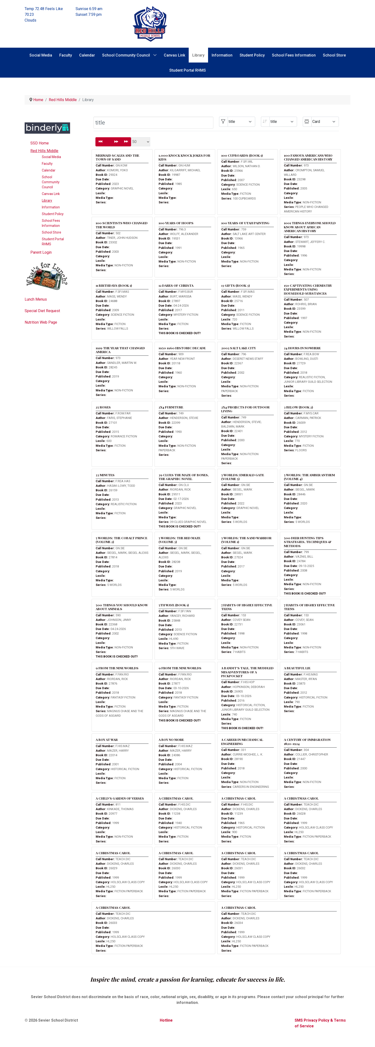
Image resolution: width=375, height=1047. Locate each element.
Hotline (166, 1020)
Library (47, 200)
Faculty (47, 164)
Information (51, 207)
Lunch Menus (36, 299)
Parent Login (41, 252)
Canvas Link (51, 194)
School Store (51, 232)
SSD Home (39, 143)
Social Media (51, 157)
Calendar (48, 170)
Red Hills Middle (44, 151)
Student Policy (53, 214)
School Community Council (51, 182)
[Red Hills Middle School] (150, 23)
